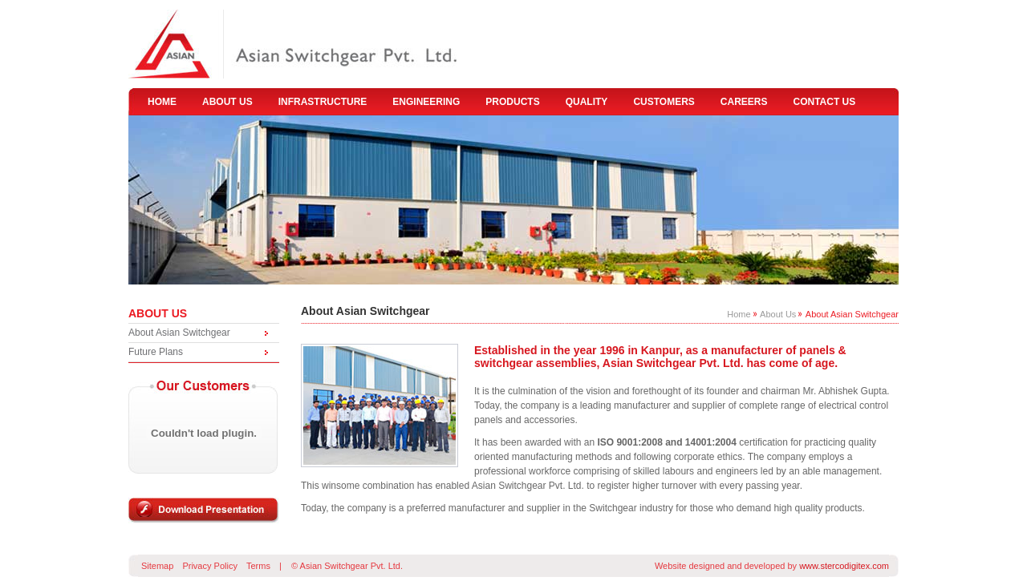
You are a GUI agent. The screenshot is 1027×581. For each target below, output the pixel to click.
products (512, 101)
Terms (258, 566)
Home (738, 314)
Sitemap (157, 566)
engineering (426, 101)
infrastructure (322, 101)
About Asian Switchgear (179, 332)
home (162, 101)
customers (663, 101)
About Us (778, 314)
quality (587, 101)
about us (227, 101)
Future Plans (155, 351)
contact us (825, 101)
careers (744, 101)
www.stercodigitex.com (844, 566)
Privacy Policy (209, 566)
